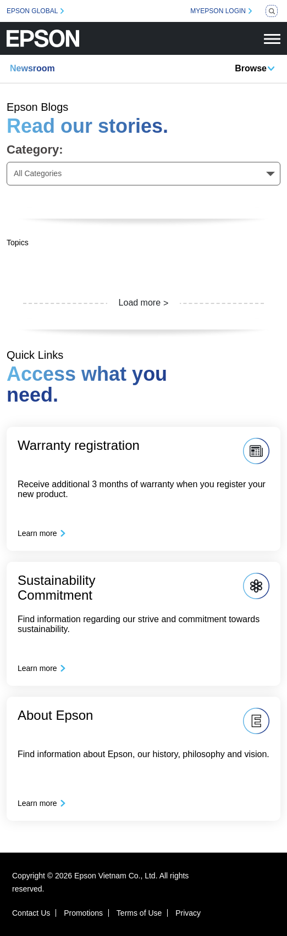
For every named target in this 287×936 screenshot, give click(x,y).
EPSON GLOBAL (32, 11)
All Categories (38, 173)
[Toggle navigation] (272, 38)
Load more (140, 302)
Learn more (37, 533)
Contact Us (31, 913)
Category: (35, 149)
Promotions (83, 913)
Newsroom (32, 68)
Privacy (188, 913)
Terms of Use (139, 913)
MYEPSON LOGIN (218, 11)
